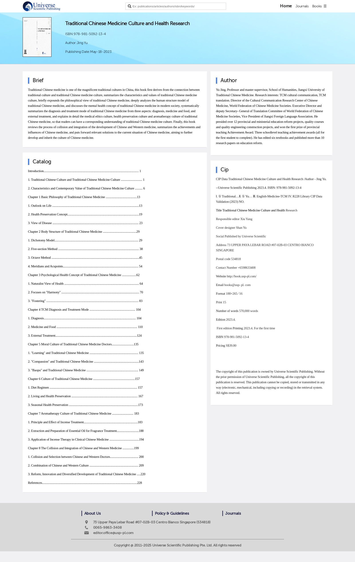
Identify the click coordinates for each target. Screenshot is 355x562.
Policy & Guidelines (172, 513)
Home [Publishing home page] (286, 6)
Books (317, 6)
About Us (92, 513)
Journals (302, 6)
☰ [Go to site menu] (325, 6)
